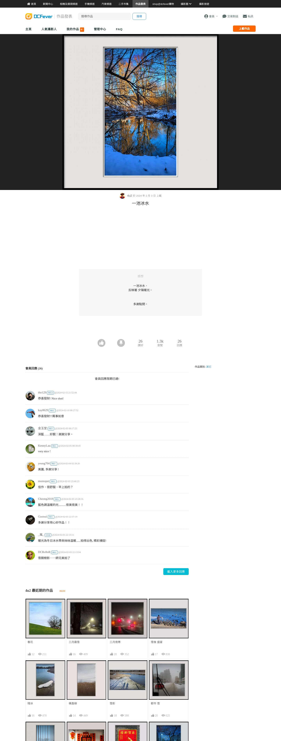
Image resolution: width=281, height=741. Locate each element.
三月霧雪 (74, 642)
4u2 (126, 195)
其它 (208, 366)
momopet (43, 481)
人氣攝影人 (49, 29)
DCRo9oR (44, 552)
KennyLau (44, 445)
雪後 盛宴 (157, 642)
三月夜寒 (115, 642)
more (62, 590)
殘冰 (30, 703)
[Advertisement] (140, 328)
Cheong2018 (45, 498)
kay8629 (43, 410)
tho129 (42, 392)
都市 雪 (155, 703)
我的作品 (75, 29)
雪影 (112, 703)
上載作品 (244, 28)
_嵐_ (41, 534)
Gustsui (42, 516)
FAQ (119, 29)
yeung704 (44, 463)
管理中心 (100, 29)
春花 (30, 642)
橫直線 (73, 703)
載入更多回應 (176, 571)
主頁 (28, 29)
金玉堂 (42, 428)
